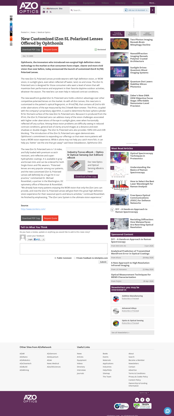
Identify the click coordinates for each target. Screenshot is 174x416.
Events (105, 352)
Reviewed (101, 49)
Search (131, 352)
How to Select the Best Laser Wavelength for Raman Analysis (141, 181)
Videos (80, 359)
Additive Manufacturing (132, 291)
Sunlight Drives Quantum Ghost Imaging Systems (142, 69)
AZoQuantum (52, 352)
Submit (103, 262)
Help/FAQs (107, 366)
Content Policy (135, 375)
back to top (144, 388)
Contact (132, 362)
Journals (80, 369)
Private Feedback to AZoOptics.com (92, 258)
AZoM (22, 349)
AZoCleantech (25, 359)
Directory (81, 362)
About (131, 349)
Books (105, 349)
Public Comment (64, 258)
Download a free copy (85, 176)
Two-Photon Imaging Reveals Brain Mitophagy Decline (142, 41)
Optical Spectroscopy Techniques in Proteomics (140, 153)
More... (150, 3)
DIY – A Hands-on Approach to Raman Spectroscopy (133, 208)
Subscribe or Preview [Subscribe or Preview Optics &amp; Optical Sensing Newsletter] (130, 319)
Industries (107, 362)
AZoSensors (52, 349)
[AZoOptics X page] (51, 12)
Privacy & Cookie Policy (138, 372)
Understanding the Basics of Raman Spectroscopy (139, 167)
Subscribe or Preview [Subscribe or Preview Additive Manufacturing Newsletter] (130, 294)
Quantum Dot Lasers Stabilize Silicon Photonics (140, 83)
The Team (107, 372)
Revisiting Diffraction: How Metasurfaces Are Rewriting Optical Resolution (141, 221)
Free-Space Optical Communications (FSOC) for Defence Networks (141, 195)
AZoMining (24, 366)
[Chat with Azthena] (167, 411)
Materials (107, 356)
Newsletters (134, 359)
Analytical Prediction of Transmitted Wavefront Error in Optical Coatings (128, 249)
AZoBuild (23, 362)
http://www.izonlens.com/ (33, 209)
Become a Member (137, 356)
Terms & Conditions (137, 369)
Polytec (119, 277)
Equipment (81, 356)
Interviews (81, 366)
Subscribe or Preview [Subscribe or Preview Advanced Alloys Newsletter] (130, 306)
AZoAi (49, 356)
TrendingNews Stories (117, 34)
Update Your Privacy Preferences (39, 413)
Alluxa (118, 254)
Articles (80, 352)
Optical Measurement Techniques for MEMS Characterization (132, 272)
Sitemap (106, 369)
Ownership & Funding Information (138, 380)
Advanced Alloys (129, 304)
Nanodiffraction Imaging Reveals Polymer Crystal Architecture (142, 55)
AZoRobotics (25, 356)
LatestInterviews (147, 34)
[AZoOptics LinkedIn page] (44, 12)
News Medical (53, 359)
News (33, 32)
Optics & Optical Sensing (132, 316)
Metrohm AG (121, 243)
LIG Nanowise (121, 265)
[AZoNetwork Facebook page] (47, 12)
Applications (108, 359)
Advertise (133, 366)
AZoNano (23, 352)
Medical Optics (44, 32)
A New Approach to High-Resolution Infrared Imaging (132, 260)
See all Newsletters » (120, 328)
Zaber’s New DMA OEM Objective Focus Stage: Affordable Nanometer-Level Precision (141, 98)
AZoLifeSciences (54, 362)
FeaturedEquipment (132, 34)
